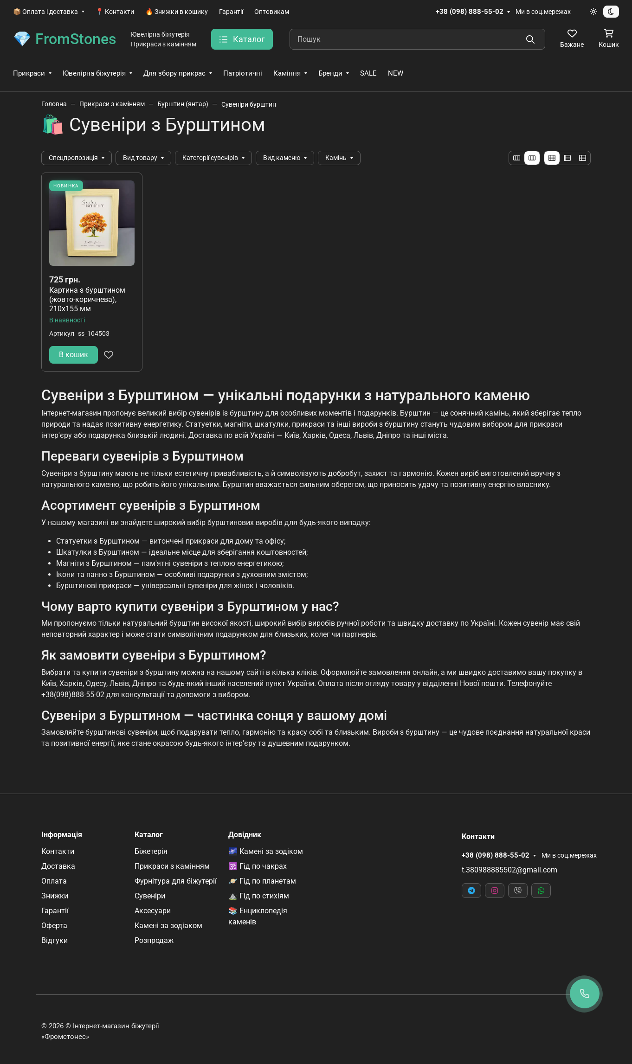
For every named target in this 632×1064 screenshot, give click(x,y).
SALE (368, 73)
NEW (395, 73)
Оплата (54, 881)
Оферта (54, 925)
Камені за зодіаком (168, 925)
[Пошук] (417, 39)
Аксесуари (153, 910)
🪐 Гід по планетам (262, 881)
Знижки (54, 895)
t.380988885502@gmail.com (509, 869)
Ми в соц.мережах (543, 11)
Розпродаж (154, 940)
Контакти (57, 851)
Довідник (244, 835)
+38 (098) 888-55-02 (469, 11)
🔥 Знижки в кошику (176, 11)
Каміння (287, 73)
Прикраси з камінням (172, 866)
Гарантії (231, 11)
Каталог (149, 835)
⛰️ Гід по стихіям (258, 895)
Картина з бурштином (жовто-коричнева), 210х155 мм (87, 299)
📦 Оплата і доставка (45, 11)
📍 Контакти (115, 11)
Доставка (58, 866)
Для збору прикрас (174, 73)
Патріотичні (242, 73)
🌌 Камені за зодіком (265, 851)
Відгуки (54, 940)
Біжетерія (151, 851)
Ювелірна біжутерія (94, 73)
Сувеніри (150, 895)
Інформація (61, 835)
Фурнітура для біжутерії (176, 881)
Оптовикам (271, 11)
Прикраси (29, 73)
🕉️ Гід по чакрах (257, 866)
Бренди (330, 73)
